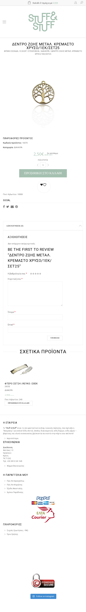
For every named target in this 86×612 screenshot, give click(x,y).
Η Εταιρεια (10, 422)
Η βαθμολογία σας (17, 273)
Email (11, 324)
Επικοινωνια (11, 442)
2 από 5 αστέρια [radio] (32, 274)
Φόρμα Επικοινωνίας (15, 466)
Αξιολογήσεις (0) (14, 226)
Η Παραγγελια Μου (15, 475)
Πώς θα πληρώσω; (15, 485)
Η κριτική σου (15, 279)
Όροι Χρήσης (12, 534)
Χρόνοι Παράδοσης (15, 492)
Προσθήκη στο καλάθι (43, 173)
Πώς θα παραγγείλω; (15, 481)
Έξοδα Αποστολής (15, 488)
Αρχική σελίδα (11, 51)
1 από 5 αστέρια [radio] (31, 274)
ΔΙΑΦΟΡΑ (45, 51)
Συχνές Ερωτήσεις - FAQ (17, 530)
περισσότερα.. (13, 438)
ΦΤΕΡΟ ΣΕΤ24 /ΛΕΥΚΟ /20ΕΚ (21, 383)
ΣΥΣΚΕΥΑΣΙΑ (33, 51)
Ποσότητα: (43, 160)
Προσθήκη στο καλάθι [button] (18, 403)
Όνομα (12, 312)
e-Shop (23, 51)
